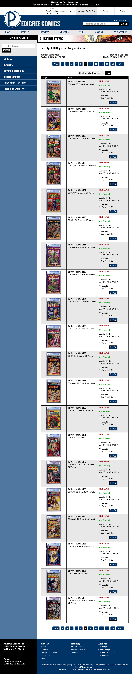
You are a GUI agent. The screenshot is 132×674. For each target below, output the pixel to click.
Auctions (64, 32)
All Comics (8, 59)
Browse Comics (77, 646)
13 (107, 64)
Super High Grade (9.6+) (14, 88)
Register (123, 11)
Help (43, 658)
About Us (25, 32)
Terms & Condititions (49, 652)
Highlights (8, 64)
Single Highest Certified (15, 82)
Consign (99, 32)
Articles (44, 646)
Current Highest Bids (13, 70)
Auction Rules (103, 655)
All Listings (102, 646)
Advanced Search (121, 20)
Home (7, 32)
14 (113, 64)
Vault (82, 32)
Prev (56, 64)
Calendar (44, 649)
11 (96, 64)
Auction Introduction (106, 652)
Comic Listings (104, 649)
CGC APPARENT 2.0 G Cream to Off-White (81, 464)
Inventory (44, 32)
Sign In (105, 11)
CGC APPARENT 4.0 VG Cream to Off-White (81, 600)
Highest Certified (11, 76)
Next (120, 64)
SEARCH (124, 23)
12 (101, 64)
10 (90, 64)
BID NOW (113, 102)
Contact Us (45, 655)
